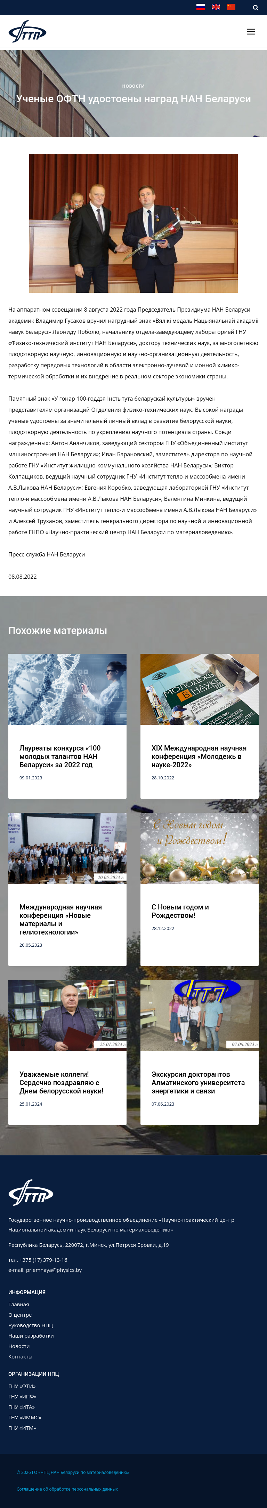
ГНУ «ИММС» (24, 1417)
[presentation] (67, 693)
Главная (18, 1304)
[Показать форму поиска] (252, 8)
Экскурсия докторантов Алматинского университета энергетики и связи (198, 1082)
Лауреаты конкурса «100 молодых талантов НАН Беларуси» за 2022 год (60, 756)
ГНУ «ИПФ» (22, 1396)
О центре (20, 1314)
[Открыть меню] (251, 31)
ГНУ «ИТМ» (22, 1427)
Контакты (20, 1356)
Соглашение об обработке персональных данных (67, 1489)
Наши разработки (31, 1335)
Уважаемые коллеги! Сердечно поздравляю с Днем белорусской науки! (61, 1082)
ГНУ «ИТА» (21, 1406)
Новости (133, 86)
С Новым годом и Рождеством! (180, 911)
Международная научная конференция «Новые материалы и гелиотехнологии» (60, 919)
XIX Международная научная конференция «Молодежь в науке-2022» (199, 756)
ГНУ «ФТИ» (22, 1385)
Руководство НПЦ (30, 1325)
